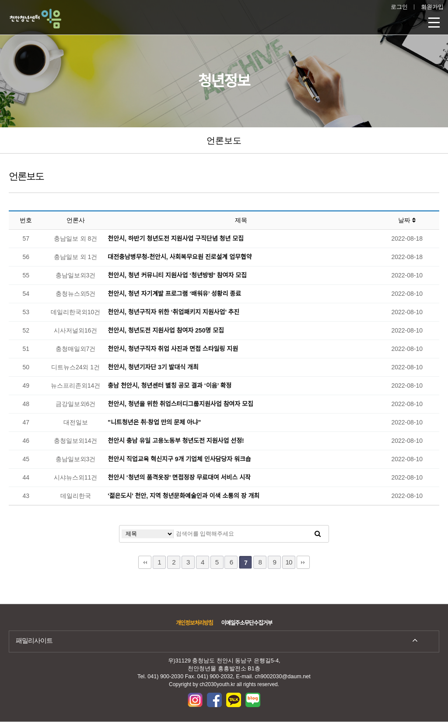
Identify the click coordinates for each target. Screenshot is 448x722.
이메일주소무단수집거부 (246, 623)
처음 (144, 562)
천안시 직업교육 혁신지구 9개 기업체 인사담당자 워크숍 (179, 459)
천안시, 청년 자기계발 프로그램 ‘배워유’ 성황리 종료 (174, 293)
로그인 (399, 7)
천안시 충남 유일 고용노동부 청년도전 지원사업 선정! (176, 440)
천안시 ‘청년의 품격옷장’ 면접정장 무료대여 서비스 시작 (179, 477)
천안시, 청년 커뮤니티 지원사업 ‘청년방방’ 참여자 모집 (177, 275)
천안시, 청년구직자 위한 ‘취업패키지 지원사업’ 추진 (173, 311)
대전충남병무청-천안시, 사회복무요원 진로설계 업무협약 (180, 256)
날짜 (407, 220)
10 (289, 562)
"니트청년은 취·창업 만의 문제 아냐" (154, 422)
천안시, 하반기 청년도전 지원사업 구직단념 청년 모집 (176, 238)
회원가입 (432, 7)
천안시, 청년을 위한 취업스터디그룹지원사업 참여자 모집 (180, 403)
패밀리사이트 (34, 640)
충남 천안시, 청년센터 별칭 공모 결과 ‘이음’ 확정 (169, 385)
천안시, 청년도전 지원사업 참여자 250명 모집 (166, 330)
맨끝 (303, 562)
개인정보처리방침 (194, 623)
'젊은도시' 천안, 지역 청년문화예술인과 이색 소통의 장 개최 (183, 495)
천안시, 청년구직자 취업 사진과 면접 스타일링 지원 (173, 348)
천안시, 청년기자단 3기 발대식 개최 (153, 367)
